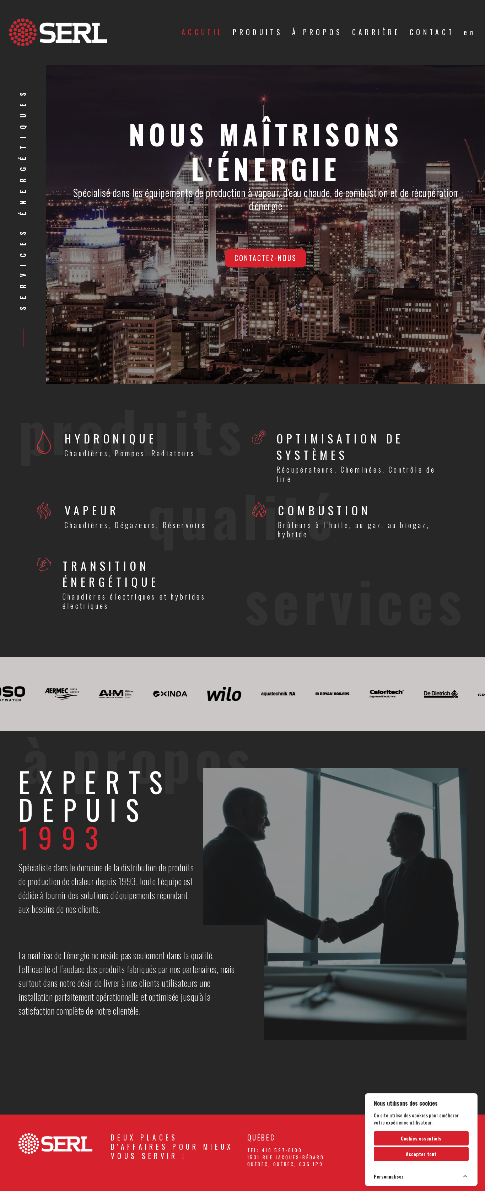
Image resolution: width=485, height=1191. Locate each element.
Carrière (376, 32)
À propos (317, 32)
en (470, 32)
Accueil (202, 32)
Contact (432, 32)
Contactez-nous (266, 258)
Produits (258, 32)
